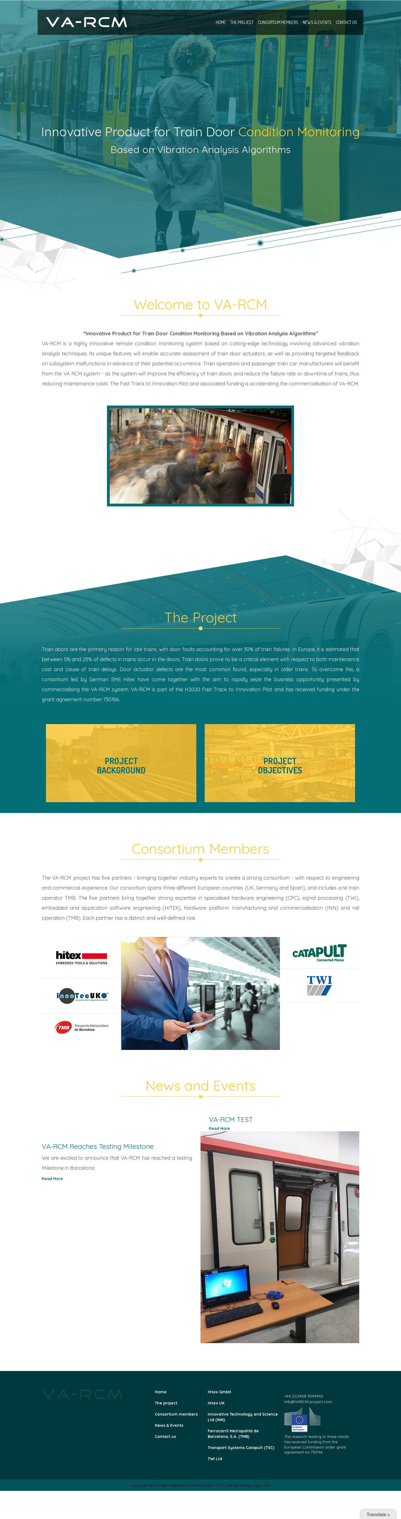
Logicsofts (261, 1485)
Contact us (346, 22)
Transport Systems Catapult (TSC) (241, 1447)
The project (242, 22)
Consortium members (278, 22)
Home (221, 22)
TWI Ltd (215, 1458)
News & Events (317, 22)
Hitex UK (216, 1403)
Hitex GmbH (219, 1391)
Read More (219, 1128)
